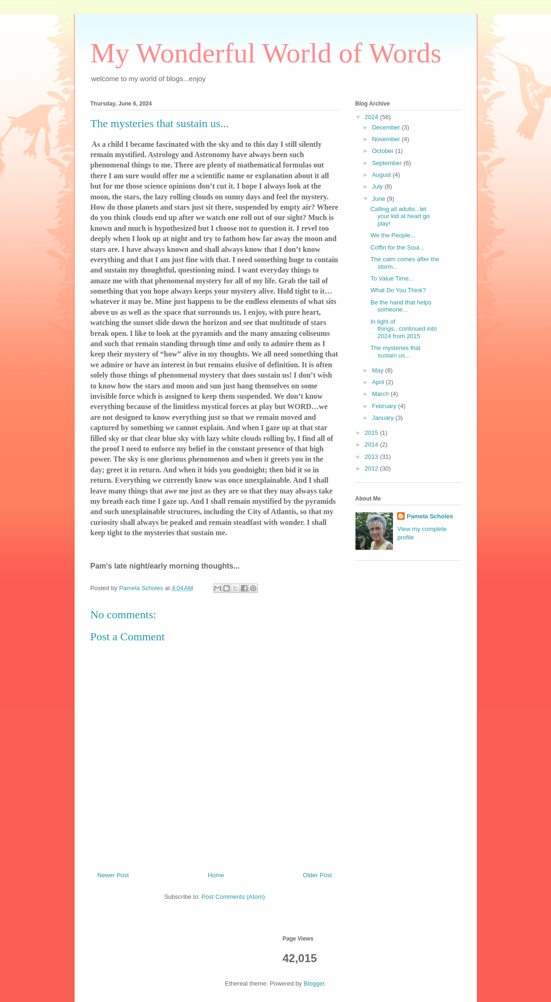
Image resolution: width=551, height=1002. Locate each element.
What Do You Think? (398, 290)
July (378, 186)
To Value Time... (392, 278)
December (387, 127)
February (385, 406)
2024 (372, 117)
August (382, 174)
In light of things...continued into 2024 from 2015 (403, 329)
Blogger (313, 983)
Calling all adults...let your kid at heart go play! (400, 216)
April (379, 382)
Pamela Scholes (430, 516)
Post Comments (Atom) (233, 896)
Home (216, 875)
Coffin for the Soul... (397, 247)
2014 (372, 444)
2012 (372, 468)
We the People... (392, 235)
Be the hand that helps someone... (400, 306)
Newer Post (113, 875)
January (383, 417)
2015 (372, 432)
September (387, 163)
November (387, 139)
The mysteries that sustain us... (395, 351)
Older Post (317, 875)
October (383, 150)
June (379, 198)
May (378, 370)
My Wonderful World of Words (266, 53)
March (381, 393)
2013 (372, 456)
